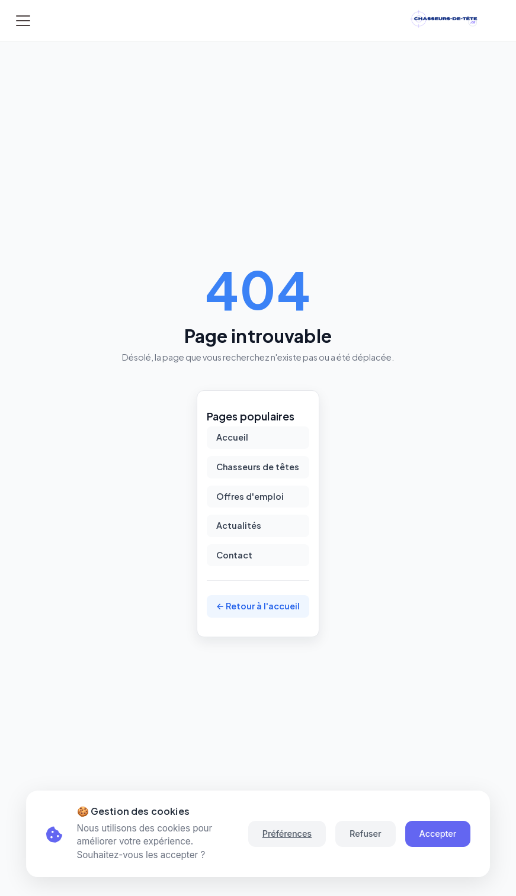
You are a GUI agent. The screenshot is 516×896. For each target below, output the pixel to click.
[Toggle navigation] (23, 20)
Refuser (365, 833)
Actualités (238, 525)
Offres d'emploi (250, 496)
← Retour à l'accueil (258, 605)
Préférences (287, 833)
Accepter (438, 833)
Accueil (232, 437)
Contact (234, 555)
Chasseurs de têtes (257, 466)
